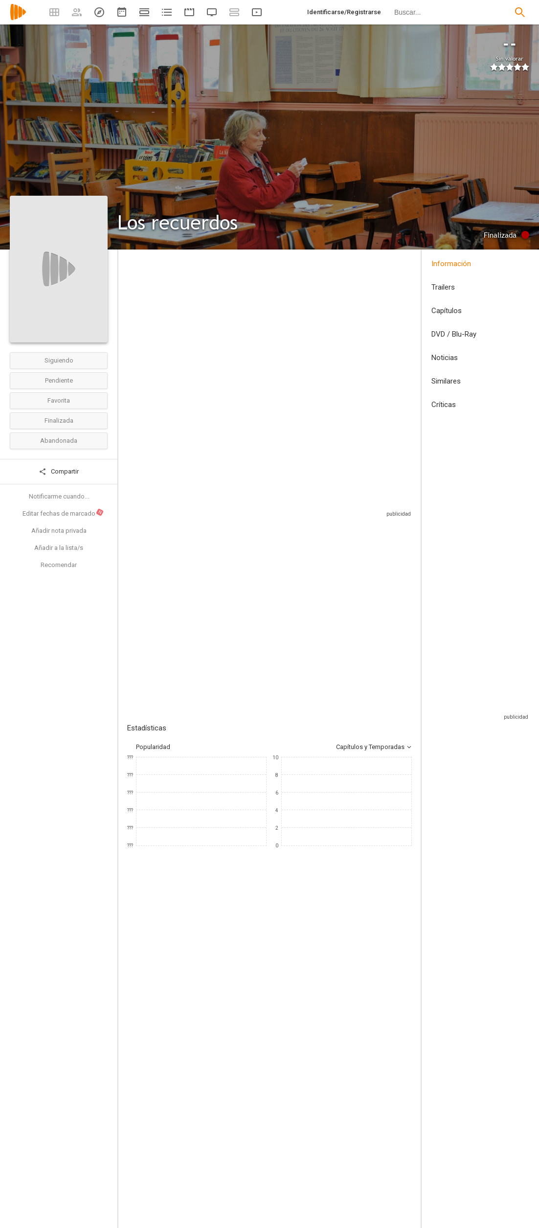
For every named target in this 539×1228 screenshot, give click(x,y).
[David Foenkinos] (354, 1186)
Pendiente (59, 380)
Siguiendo (59, 360)
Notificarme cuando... (59, 496)
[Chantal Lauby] (332, 1055)
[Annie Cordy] (215, 1055)
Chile (134, 329)
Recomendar (59, 565)
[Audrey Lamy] (391, 1055)
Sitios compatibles (307, 530)
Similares (446, 381)
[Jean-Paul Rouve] (207, 1186)
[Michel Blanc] (156, 1055)
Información (451, 263)
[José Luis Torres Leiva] (207, 1159)
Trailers (443, 287)
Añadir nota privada (59, 530)
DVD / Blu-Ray (453, 334)
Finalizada (59, 420)
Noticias (444, 357)
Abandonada (58, 440)
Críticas (443, 404)
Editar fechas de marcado (63, 512)
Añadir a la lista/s (58, 547)
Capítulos (446, 310)
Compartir (59, 472)
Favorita (58, 400)
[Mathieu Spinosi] (274, 1055)
